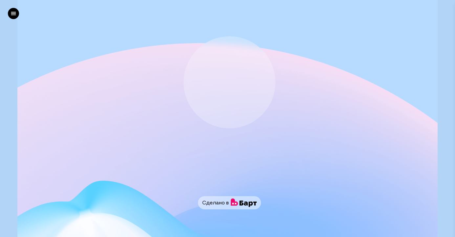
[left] (13, 13)
